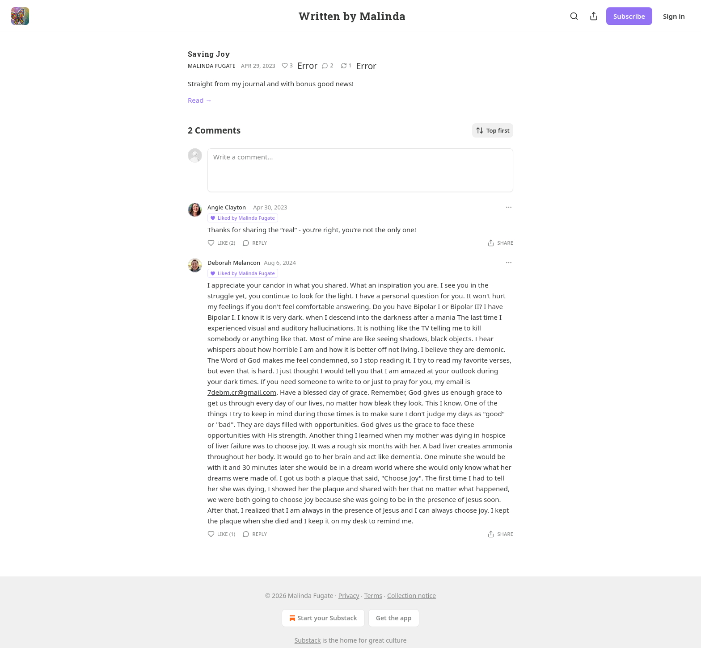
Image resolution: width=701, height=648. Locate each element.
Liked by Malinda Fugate (242, 217)
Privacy (348, 595)
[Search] (574, 16)
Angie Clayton (226, 207)
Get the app (394, 618)
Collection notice (411, 595)
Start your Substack (322, 618)
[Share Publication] (594, 16)
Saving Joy (209, 54)
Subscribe (629, 16)
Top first (493, 130)
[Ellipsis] (509, 207)
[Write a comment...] (360, 170)
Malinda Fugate (212, 66)
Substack (308, 640)
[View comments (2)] (327, 65)
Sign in (674, 16)
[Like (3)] (287, 65)
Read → (200, 100)
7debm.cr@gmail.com (241, 392)
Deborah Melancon (233, 263)
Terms (373, 595)
